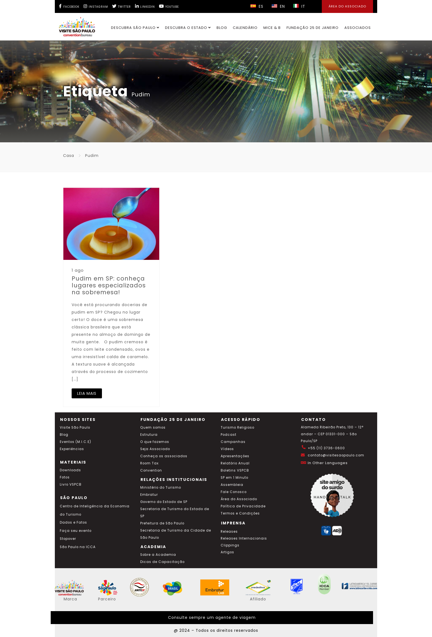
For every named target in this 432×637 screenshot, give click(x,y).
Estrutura (149, 434)
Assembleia (232, 485)
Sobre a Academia (158, 554)
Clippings (230, 545)
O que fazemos (154, 442)
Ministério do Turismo (160, 487)
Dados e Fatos (73, 522)
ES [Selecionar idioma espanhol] (256, 6)
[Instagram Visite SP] (95, 6)
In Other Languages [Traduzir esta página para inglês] (328, 463)
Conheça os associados (163, 456)
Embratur (149, 494)
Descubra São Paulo (135, 27)
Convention (151, 470)
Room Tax (149, 463)
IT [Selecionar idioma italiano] (299, 6)
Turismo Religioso (237, 427)
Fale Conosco (234, 492)
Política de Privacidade (243, 506)
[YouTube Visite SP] (169, 6)
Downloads (70, 470)
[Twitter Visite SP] (121, 6)
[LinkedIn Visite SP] (145, 6)
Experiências (72, 449)
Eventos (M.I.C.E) (75, 442)
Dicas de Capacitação (162, 562)
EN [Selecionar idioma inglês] (278, 6)
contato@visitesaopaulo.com (336, 455)
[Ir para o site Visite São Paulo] (74, 25)
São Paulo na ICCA (78, 547)
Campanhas (233, 442)
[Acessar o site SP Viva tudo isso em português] (111, 594)
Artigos (227, 552)
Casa (68, 155)
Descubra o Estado (188, 27)
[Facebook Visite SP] (69, 6)
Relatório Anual (235, 463)
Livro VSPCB (71, 484)
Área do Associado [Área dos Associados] (347, 6)
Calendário (245, 27)
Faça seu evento (75, 531)
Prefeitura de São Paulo (162, 523)
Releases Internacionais (244, 538)
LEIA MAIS (86, 393)
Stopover (68, 539)
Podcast (228, 434)
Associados (357, 27)
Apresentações (235, 456)
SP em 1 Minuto (234, 477)
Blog (222, 27)
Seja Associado (155, 449)
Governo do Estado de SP (163, 502)
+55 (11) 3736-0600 (326, 448)
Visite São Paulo (75, 427)
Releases (229, 531)
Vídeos (227, 449)
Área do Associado (239, 499)
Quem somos (153, 427)
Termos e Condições (240, 513)
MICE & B (272, 27)
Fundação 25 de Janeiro (313, 27)
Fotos (65, 477)
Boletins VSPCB (235, 470)
